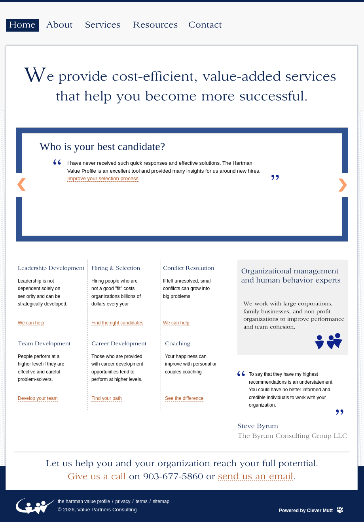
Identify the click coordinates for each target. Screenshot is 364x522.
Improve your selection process (102, 178)
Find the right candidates (117, 323)
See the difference (184, 398)
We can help (31, 323)
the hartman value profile (84, 501)
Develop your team (38, 398)
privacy (122, 501)
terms (142, 501)
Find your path (106, 398)
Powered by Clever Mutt (306, 510)
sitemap (161, 501)
